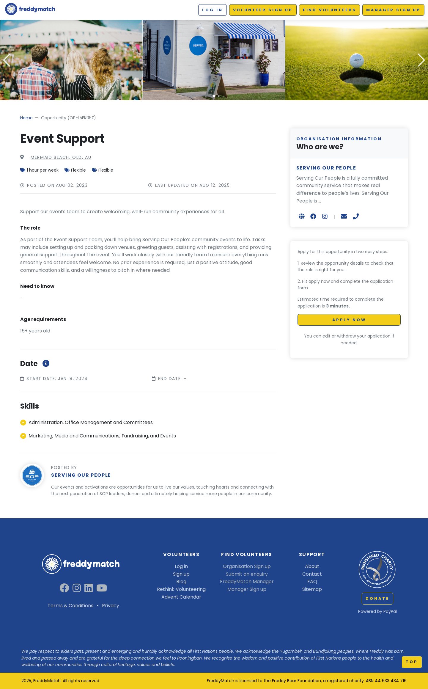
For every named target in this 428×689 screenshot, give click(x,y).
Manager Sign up (393, 9)
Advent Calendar (181, 597)
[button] (214, 96)
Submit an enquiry (247, 574)
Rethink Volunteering (181, 589)
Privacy (110, 605)
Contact (312, 574)
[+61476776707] (356, 216)
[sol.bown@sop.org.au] (344, 216)
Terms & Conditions (70, 605)
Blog (181, 581)
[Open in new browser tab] (301, 216)
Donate (377, 598)
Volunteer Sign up (263, 9)
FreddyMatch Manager (247, 581)
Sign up (181, 574)
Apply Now (349, 319)
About (312, 566)
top (412, 661)
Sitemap (312, 589)
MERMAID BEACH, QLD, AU (61, 157)
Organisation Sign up (247, 566)
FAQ (312, 581)
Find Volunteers (329, 9)
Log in (212, 9)
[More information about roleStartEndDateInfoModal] (45, 363)
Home (26, 118)
